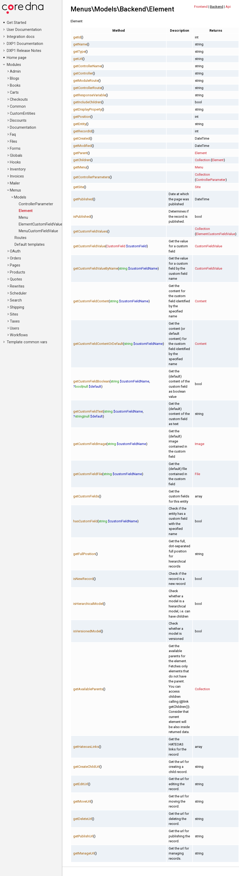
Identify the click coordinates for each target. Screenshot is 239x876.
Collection (202, 160)
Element (25, 211)
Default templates (30, 244)
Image (199, 444)
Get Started (16, 22)
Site (198, 187)
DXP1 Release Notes (24, 51)
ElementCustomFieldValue (41, 224)
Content (201, 301)
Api (228, 7)
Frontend (201, 7)
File (197, 474)
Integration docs (21, 37)
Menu (23, 217)
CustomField (115, 246)
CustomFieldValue (208, 246)
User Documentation (24, 30)
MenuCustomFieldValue (38, 231)
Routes (20, 238)
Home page (16, 58)
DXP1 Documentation (25, 44)
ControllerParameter (36, 204)
